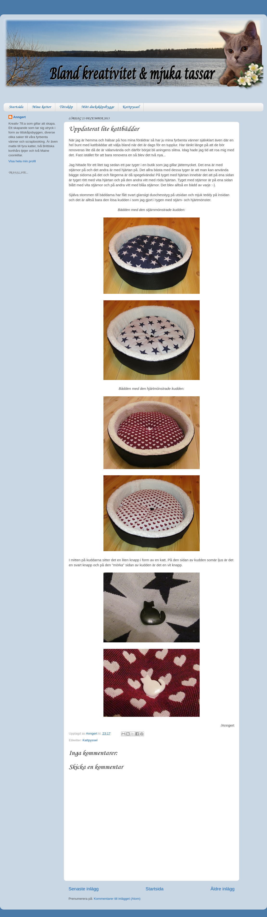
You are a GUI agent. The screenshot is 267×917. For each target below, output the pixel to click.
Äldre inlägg (222, 888)
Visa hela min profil (22, 161)
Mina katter (41, 107)
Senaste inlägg (84, 888)
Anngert (19, 117)
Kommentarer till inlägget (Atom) (117, 898)
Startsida (16, 107)
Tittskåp (66, 107)
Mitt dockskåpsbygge (97, 107)
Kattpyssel (130, 107)
